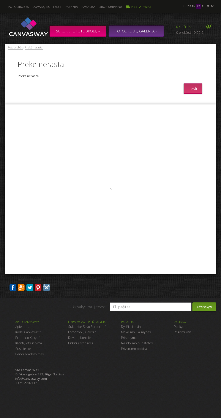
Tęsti (193, 88)
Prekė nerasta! (34, 47)
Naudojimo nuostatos (137, 343)
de (189, 6)
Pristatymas (138, 7)
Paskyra (71, 7)
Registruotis (182, 332)
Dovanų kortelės (46, 7)
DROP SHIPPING (110, 7)
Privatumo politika (134, 348)
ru (203, 6)
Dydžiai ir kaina (131, 326)
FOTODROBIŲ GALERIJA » (136, 31)
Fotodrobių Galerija (82, 332)
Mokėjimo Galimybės (136, 332)
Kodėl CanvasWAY (28, 332)
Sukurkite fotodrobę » (78, 31)
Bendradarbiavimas (29, 354)
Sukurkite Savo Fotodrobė (87, 326)
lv (184, 6)
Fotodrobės (15, 47)
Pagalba (88, 7)
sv (212, 6)
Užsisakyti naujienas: (87, 306)
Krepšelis (183, 27)
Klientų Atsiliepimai (29, 343)
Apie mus (22, 326)
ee (208, 6)
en (193, 6)
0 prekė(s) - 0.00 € (189, 32)
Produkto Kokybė (27, 337)
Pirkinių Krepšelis (80, 343)
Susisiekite (23, 348)
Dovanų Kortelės (80, 337)
